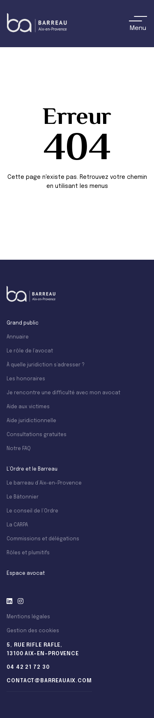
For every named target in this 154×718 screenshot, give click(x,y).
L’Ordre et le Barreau (32, 469)
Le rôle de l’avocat (30, 351)
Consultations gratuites (37, 434)
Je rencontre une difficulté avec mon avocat (63, 393)
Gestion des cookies (33, 631)
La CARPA (17, 525)
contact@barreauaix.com (49, 681)
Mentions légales (28, 617)
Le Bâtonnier (23, 497)
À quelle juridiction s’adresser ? (46, 365)
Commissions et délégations (43, 539)
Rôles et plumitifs (28, 553)
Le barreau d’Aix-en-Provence (44, 483)
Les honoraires (26, 379)
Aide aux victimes (28, 407)
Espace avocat (26, 573)
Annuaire (18, 337)
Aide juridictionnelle (31, 420)
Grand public (23, 323)
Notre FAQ (19, 448)
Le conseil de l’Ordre (32, 511)
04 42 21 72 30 (28, 667)
